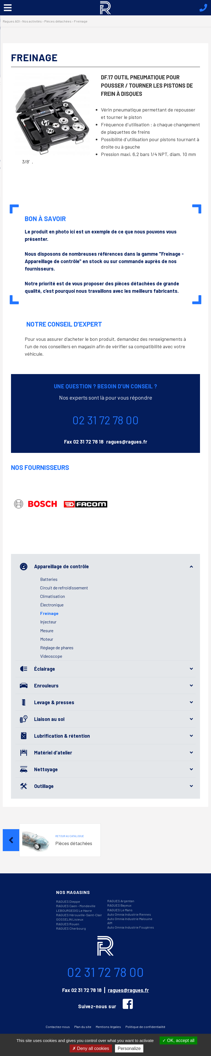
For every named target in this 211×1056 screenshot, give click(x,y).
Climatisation (52, 596)
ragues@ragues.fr (126, 442)
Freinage (49, 613)
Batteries (48, 579)
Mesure (46, 630)
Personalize (129, 1048)
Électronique (52, 604)
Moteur (46, 639)
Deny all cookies (90, 1048)
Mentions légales (108, 1027)
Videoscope (51, 656)
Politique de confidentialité (145, 1027)
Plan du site (82, 1027)
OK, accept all (178, 1040)
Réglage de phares (56, 647)
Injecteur (48, 621)
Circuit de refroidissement (64, 587)
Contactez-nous (58, 1027)
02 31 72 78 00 (105, 420)
